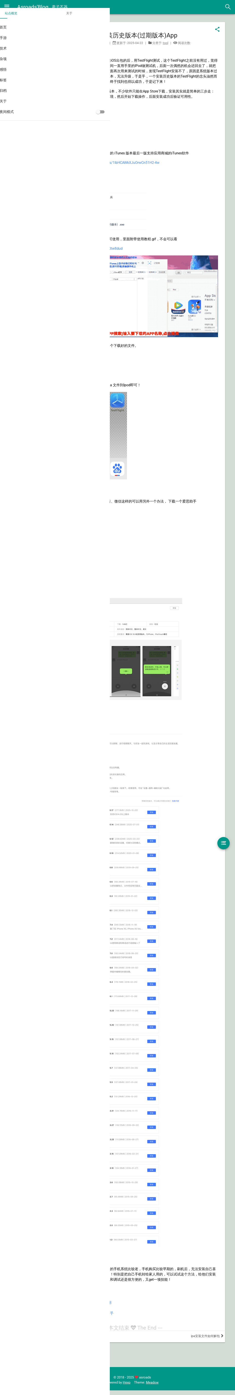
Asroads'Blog (33, 7)
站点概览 (13, 19)
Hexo (138, 1387)
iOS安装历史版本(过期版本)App (146, 36)
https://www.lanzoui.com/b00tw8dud (116, 260)
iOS (72, 51)
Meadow (164, 1387)
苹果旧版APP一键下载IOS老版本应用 (105, 1314)
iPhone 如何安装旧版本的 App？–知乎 (106, 1325)
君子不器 (60, 7)
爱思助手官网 (86, 1330)
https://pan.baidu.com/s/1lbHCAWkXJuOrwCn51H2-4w (138, 174)
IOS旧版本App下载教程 (94, 1319)
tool (177, 44)
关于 (38, 19)
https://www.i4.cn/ (108, 517)
